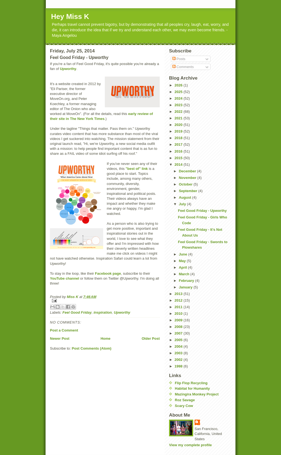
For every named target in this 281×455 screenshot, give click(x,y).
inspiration (103, 312)
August (185, 197)
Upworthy (68, 69)
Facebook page (108, 273)
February (187, 281)
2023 (179, 105)
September (188, 191)
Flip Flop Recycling (191, 383)
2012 (179, 300)
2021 (179, 118)
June (183, 254)
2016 (179, 151)
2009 (179, 320)
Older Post (151, 338)
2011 (179, 307)
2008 (179, 327)
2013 (179, 294)
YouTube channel (64, 278)
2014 (179, 164)
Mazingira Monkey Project (197, 394)
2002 (179, 360)
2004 (179, 346)
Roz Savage (185, 400)
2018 (179, 138)
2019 (179, 131)
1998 (179, 366)
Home (105, 338)
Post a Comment (64, 330)
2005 (179, 340)
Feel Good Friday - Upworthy (202, 211)
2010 (179, 313)
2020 (179, 125)
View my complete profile (190, 445)
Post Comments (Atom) (91, 348)
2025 (179, 92)
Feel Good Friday (77, 312)
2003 (179, 353)
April (183, 267)
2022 (179, 111)
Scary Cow (184, 406)
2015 (179, 158)
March (184, 274)
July (183, 204)
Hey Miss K (70, 16)
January (186, 287)
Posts (179, 59)
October (186, 184)
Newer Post (59, 338)
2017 (179, 144)
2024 (179, 98)
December (188, 171)
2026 (179, 85)
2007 (179, 333)
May (183, 261)
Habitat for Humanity (192, 388)
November (188, 178)
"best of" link (137, 169)
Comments (183, 67)
